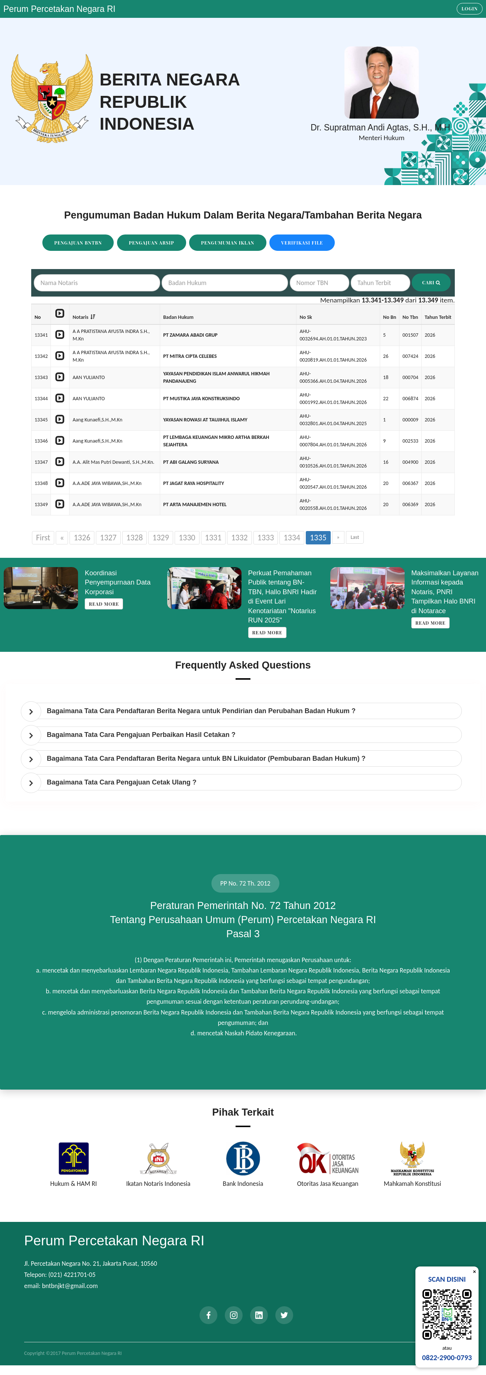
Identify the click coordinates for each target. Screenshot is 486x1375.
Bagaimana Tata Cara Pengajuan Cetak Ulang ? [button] (122, 782)
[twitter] (284, 1315)
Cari (431, 282)
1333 (265, 538)
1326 (82, 538)
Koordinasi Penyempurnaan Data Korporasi (117, 582)
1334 (292, 538)
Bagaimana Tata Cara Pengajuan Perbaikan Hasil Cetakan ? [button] (141, 734)
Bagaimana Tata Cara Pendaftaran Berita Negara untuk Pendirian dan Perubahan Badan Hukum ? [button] (201, 711)
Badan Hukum (178, 317)
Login (469, 9)
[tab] (245, 711)
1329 (160, 538)
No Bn (389, 317)
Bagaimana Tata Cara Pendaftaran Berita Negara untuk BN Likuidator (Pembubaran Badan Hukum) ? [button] (206, 758)
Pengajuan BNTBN (78, 243)
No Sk (305, 317)
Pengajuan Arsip (151, 243)
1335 (318, 538)
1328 (134, 538)
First (43, 538)
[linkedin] (259, 1315)
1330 (187, 538)
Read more (104, 604)
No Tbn (410, 317)
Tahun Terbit (438, 317)
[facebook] (208, 1315)
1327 (108, 538)
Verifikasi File (302, 243)
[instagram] (234, 1315)
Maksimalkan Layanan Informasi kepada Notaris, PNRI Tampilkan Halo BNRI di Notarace (445, 592)
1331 (213, 538)
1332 (239, 538)
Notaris (80, 317)
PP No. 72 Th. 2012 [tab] (245, 883)
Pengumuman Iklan (228, 243)
